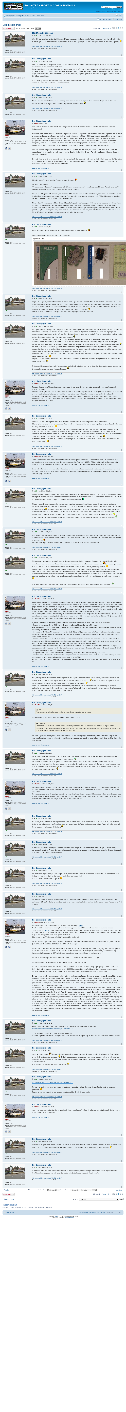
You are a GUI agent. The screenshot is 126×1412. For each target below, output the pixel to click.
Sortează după (70, 1190)
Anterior (6, 1190)
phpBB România (69, 1217)
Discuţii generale (12, 24)
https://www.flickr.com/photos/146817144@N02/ (47, 46)
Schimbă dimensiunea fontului (120, 15)
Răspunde (9, 28)
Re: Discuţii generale (42, 33)
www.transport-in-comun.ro (40, 168)
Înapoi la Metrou (9, 1199)
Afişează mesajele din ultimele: (44, 1190)
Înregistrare (108, 19)
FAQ (100, 19)
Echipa (81, 1212)
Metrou (43, 16)
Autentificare (118, 19)
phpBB (56, 1216)
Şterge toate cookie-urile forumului (94, 1212)
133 (36, 35)
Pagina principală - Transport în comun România (109, 11)
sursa (81, 926)
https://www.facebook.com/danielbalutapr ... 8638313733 (52, 1082)
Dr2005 (37, 123)
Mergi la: (75, 1199)
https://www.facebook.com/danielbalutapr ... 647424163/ (52, 1029)
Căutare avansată (116, 9)
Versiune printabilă (116, 15)
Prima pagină (10, 16)
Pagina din (106, 28)
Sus (121, 55)
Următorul (119, 1190)
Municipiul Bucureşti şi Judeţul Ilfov (28, 16)
